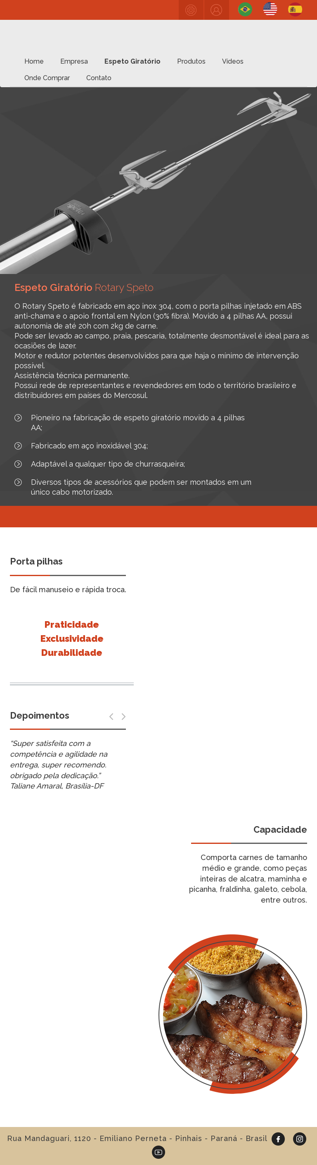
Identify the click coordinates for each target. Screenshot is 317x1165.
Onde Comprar (47, 78)
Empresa (74, 61)
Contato (98, 78)
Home (34, 61)
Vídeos (233, 61)
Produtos (191, 61)
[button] (111, 716)
